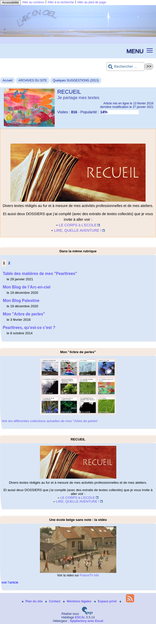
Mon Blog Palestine (21, 300)
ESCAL (80, 617)
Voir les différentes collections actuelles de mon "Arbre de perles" (50, 421)
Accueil (7, 80)
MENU (135, 51)
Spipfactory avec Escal (86, 621)
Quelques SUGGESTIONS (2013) (76, 80)
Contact (53, 601)
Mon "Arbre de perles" (24, 314)
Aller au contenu (33, 2)
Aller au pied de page (91, 2)
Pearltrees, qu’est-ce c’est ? (29, 327)
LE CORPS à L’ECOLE (78, 225)
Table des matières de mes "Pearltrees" (40, 273)
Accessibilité (10, 2)
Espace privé (105, 601)
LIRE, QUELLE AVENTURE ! (77, 230)
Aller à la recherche (61, 2)
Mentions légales (77, 601)
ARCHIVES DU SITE (32, 80)
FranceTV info (89, 575)
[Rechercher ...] (125, 66)
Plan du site (33, 601)
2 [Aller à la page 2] (9, 263)
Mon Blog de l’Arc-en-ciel (26, 287)
